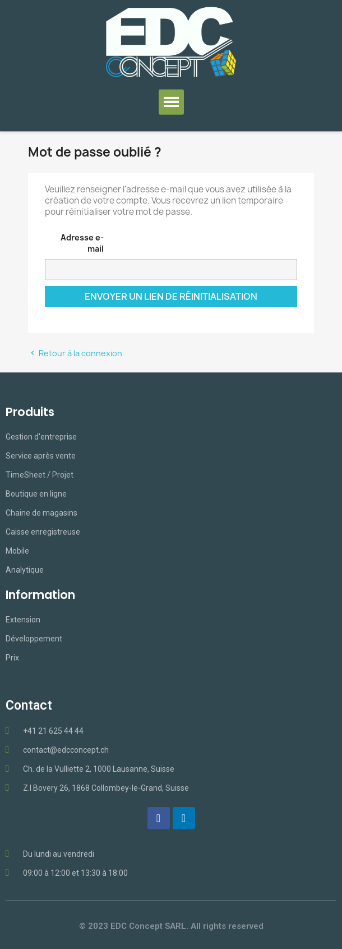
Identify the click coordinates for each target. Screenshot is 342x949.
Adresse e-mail (82, 243)
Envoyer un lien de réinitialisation (171, 296)
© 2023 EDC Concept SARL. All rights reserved (171, 926)
